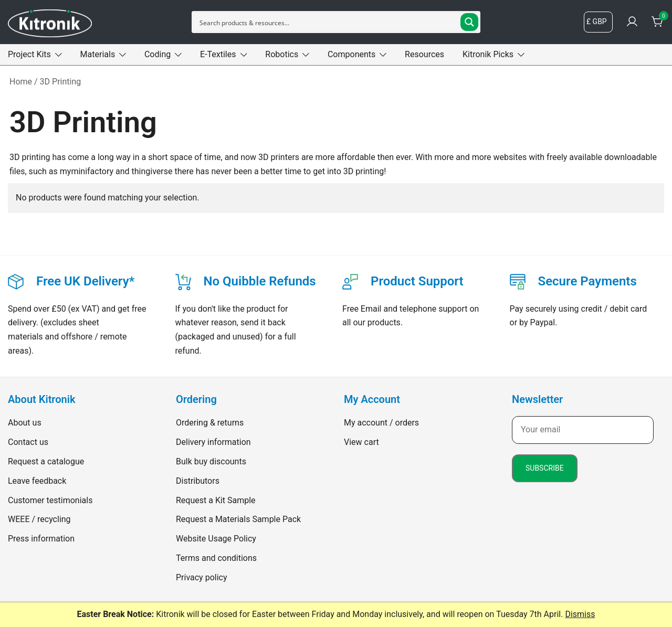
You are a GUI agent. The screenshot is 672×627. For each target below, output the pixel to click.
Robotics (281, 54)
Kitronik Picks (488, 54)
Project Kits (29, 54)
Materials (98, 54)
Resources (424, 54)
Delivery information (213, 442)
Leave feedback (37, 481)
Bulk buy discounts (211, 461)
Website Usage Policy (216, 539)
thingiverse (152, 171)
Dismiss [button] (580, 614)
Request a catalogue (46, 461)
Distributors (197, 481)
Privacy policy (201, 577)
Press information (41, 539)
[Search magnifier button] (469, 22)
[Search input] (328, 22)
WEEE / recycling (39, 519)
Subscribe (545, 468)
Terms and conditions (216, 558)
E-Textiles (218, 54)
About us (24, 423)
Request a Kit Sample (216, 500)
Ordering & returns (210, 423)
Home (20, 82)
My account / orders (381, 423)
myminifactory (86, 171)
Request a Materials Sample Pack (238, 519)
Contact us (28, 442)
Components (351, 54)
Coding (157, 54)
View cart (361, 442)
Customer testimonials (50, 500)
